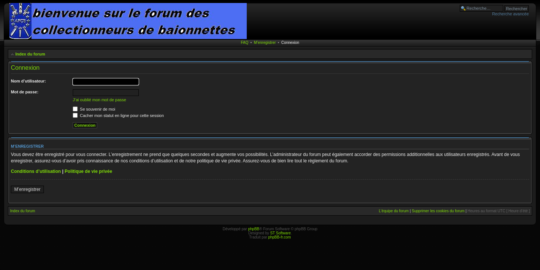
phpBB (253, 229)
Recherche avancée (510, 14)
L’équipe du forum (394, 211)
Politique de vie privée (88, 171)
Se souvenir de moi (94, 109)
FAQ (244, 42)
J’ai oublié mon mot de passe (99, 100)
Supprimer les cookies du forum (438, 211)
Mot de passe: (24, 92)
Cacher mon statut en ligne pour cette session (118, 115)
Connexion (290, 42)
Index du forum (30, 54)
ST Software (280, 233)
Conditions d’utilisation (36, 171)
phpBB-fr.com (279, 237)
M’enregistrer (265, 42)
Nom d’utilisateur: (28, 81)
